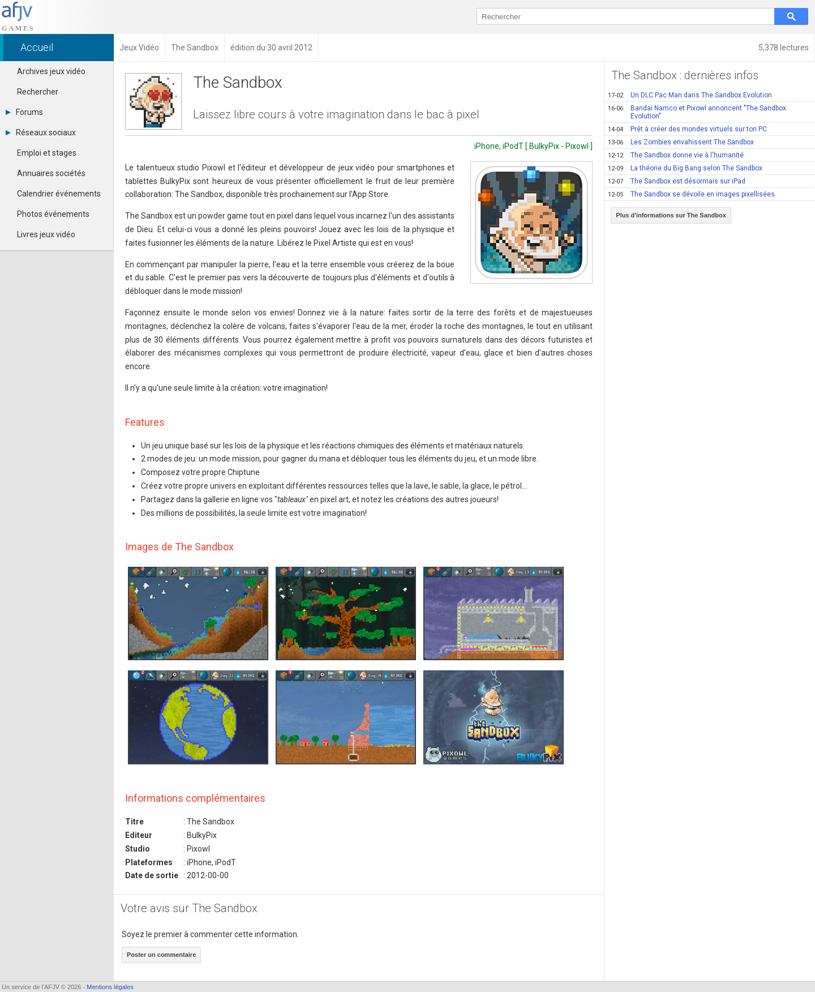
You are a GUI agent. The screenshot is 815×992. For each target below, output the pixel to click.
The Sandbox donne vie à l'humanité (676, 155)
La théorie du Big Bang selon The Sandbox (685, 168)
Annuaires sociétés (51, 173)
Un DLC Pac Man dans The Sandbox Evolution (690, 95)
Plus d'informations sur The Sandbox (671, 215)
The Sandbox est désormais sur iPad (676, 181)
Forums (24, 112)
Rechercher (37, 91)
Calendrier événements (59, 193)
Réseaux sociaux (41, 132)
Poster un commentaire (161, 954)
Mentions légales (110, 987)
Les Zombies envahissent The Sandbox (681, 142)
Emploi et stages (46, 152)
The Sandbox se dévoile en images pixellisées (691, 194)
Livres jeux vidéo (46, 234)
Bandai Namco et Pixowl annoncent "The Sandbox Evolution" (697, 112)
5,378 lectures (783, 47)
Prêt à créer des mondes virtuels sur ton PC (687, 129)
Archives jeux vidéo (51, 71)
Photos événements (53, 214)
